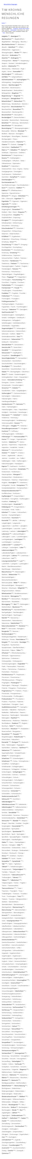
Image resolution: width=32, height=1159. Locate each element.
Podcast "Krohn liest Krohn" (21, 28)
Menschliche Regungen (10, 4)
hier (4, 33)
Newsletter (14, 30)
